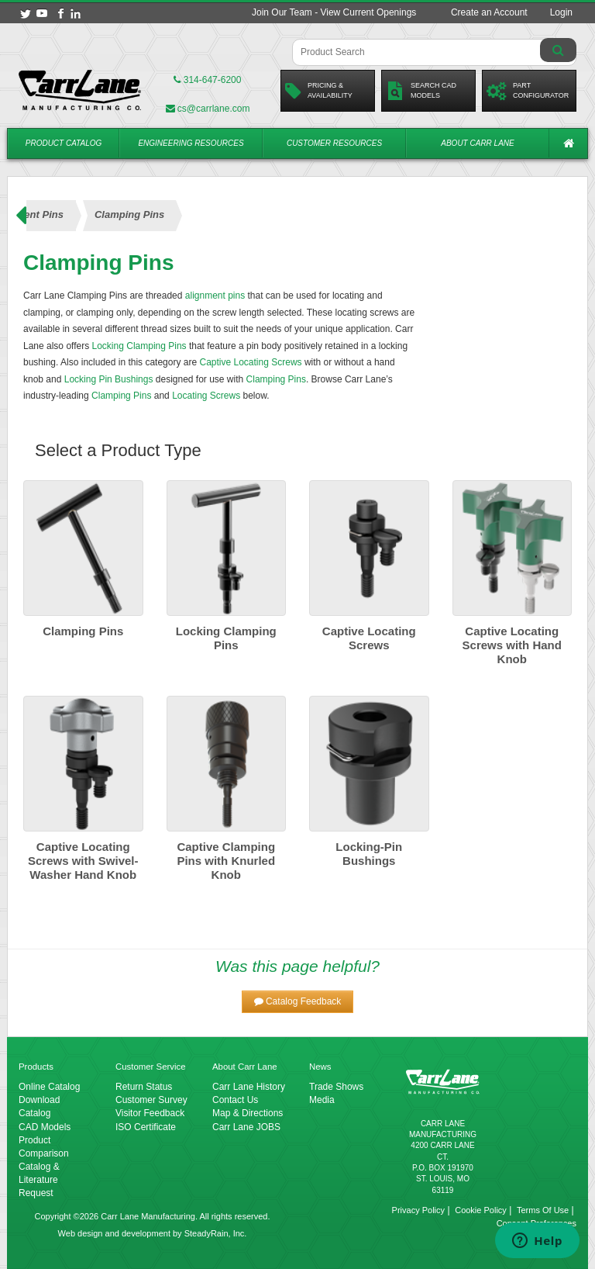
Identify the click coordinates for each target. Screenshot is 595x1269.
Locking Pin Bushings (108, 379)
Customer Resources (334, 143)
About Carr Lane (477, 143)
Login (561, 12)
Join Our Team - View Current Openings (334, 12)
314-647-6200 (207, 79)
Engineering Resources (190, 143)
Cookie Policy (481, 1210)
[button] (298, 1002)
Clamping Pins (276, 379)
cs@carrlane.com (208, 108)
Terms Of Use (543, 1210)
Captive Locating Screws (250, 362)
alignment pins (215, 295)
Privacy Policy (418, 1210)
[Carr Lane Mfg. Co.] (80, 90)
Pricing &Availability (319, 90)
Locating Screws (206, 395)
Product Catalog (64, 143)
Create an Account (489, 12)
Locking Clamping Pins (139, 346)
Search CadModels (421, 90)
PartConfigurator (528, 90)
